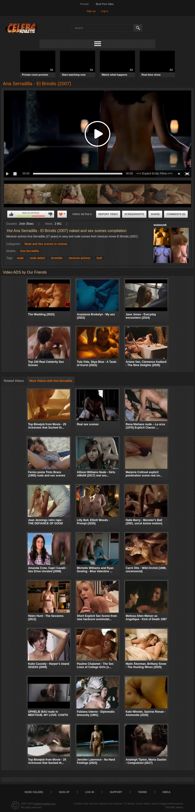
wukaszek (160, 225)
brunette (56, 258)
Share (155, 214)
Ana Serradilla (29, 251)
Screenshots (134, 214)
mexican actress (79, 258)
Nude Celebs (34, 792)
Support (116, 792)
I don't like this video (50, 214)
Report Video (108, 214)
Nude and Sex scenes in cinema (46, 244)
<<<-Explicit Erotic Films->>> (154, 173)
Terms (142, 792)
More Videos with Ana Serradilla (51, 381)
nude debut (37, 258)
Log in (104, 11)
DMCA (166, 792)
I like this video (11, 214)
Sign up (91, 11)
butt (99, 258)
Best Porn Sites (105, 4)
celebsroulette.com (45, 803)
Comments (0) (175, 214)
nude (20, 258)
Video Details (82, 214)
